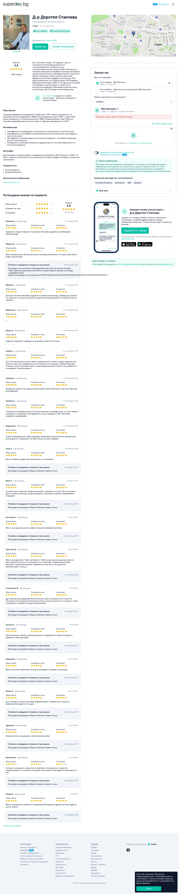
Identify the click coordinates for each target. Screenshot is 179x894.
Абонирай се (161, 4)
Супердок (27, 850)
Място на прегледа (102, 77)
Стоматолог (61, 873)
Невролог (60, 862)
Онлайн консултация (60, 31)
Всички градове (98, 876)
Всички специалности (65, 876)
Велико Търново (98, 864)
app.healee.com (127, 239)
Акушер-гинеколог (64, 847)
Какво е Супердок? (28, 847)
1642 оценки (16, 74)
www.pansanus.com (11, 182)
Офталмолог (61, 864)
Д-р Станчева (48, 96)
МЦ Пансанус (108, 109)
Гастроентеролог (63, 859)
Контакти (24, 864)
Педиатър (60, 853)
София (94, 847)
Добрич (94, 870)
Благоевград (96, 859)
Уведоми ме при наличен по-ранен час (117, 153)
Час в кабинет (40, 31)
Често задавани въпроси (129, 264)
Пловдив (95, 850)
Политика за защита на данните (34, 862)
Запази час (40, 46)
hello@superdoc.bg (165, 264)
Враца (93, 867)
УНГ (57, 856)
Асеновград (96, 856)
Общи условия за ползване (32, 859)
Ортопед (59, 867)
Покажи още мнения (12, 826)
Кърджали (95, 873)
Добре (149, 889)
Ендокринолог (62, 850)
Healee (152, 844)
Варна (93, 853)
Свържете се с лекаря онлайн (140, 143)
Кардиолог (60, 870)
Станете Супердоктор (29, 853)
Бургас (94, 862)
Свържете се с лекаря (135, 230)
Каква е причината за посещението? (110, 97)
